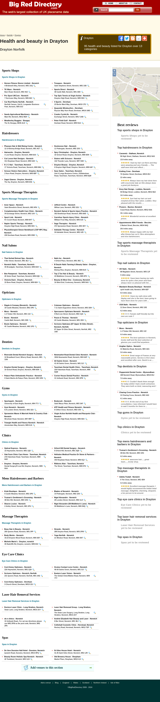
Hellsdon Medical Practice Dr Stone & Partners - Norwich (74, 455)
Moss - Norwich (11, 311)
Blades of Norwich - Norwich (66, 491)
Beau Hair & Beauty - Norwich (17, 529)
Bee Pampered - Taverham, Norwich (19, 274)
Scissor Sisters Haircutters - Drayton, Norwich (24, 171)
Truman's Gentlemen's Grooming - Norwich (22, 497)
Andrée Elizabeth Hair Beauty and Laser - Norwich (75, 619)
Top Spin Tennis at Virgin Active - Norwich (72, 96)
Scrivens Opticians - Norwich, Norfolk (20, 573)
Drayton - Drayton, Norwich (16, 464)
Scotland (85, 683)
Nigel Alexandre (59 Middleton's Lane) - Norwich (74, 504)
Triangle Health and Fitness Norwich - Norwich (24, 423)
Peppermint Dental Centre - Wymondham (136, 372)
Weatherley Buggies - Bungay (17, 121)
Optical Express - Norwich (15, 448)
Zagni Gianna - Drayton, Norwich (18, 179)
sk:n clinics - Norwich (13, 619)
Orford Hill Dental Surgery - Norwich (69, 448)
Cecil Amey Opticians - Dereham (18, 582)
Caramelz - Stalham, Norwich (131, 153)
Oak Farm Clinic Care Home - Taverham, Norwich (25, 454)
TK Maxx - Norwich (12, 89)
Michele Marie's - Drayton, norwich (19, 542)
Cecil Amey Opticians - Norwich (17, 567)
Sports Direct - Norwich (64, 89)
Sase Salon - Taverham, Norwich (68, 171)
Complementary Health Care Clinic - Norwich (23, 211)
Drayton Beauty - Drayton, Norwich (69, 165)
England (66, 683)
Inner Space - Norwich (13, 205)
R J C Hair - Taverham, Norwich (17, 165)
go (137, 10)
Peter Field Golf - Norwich (65, 121)
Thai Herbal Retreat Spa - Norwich (18, 258)
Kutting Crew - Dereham (129, 171)
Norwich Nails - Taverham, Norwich (19, 264)
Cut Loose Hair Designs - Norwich (18, 158)
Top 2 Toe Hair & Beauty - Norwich (69, 274)
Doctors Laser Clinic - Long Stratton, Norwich (23, 607)
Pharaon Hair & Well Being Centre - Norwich (23, 146)
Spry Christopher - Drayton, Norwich (69, 152)
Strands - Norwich (62, 529)
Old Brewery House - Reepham (67, 657)
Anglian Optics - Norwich (130, 346)
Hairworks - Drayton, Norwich (17, 152)
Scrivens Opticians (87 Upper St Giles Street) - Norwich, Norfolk (74, 325)
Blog (56, 683)
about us (123, 3)
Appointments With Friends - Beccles (135, 223)
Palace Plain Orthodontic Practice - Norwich (23, 376)
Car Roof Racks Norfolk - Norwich (18, 102)
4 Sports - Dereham (62, 102)
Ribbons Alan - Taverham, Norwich (69, 464)
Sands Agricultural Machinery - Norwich (21, 114)
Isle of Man (115, 683)
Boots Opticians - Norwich (15, 324)
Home (2, 35)
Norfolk (10, 35)
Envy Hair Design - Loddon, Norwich (134, 189)
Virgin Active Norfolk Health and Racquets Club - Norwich (75, 414)
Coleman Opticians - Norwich (66, 305)
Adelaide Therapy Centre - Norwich (69, 230)
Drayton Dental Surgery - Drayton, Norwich (22, 367)
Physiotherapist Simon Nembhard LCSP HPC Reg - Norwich (26, 231)
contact (137, 3)
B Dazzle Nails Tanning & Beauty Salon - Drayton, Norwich (75, 265)
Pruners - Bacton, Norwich (130, 207)
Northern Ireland (100, 683)
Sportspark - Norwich (13, 401)
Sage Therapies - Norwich (65, 224)
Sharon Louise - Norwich (15, 504)
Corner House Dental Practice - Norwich (71, 376)
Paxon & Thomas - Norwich (65, 318)
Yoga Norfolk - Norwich (64, 535)
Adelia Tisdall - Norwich (129, 477)
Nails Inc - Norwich (62, 258)
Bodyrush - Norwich (62, 401)
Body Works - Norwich (13, 535)
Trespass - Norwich (62, 83)
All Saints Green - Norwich (65, 361)
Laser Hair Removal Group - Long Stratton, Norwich (72, 608)
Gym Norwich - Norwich (14, 407)
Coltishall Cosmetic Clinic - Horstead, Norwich (74, 625)
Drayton (18, 35)
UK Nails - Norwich (127, 269)
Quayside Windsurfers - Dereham (68, 108)
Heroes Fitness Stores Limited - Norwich (21, 83)
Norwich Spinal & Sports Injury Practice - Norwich (75, 211)
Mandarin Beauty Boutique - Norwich (135, 287)
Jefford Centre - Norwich (64, 205)
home (110, 3)
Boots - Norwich (11, 318)
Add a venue (46, 683)
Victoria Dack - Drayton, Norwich (18, 280)
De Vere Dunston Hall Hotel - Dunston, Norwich (24, 650)
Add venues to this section (46, 667)
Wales (75, 683)
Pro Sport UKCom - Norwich (16, 96)
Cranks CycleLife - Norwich (65, 114)
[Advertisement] (80, 24)
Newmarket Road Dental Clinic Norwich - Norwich (75, 355)
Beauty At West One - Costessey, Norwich (72, 280)
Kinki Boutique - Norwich (15, 491)
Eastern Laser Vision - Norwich (67, 573)
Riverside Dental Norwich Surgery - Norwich (23, 355)
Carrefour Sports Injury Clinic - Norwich (71, 217)
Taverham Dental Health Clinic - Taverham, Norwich (76, 367)
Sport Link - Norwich (13, 217)
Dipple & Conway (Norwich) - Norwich (20, 305)
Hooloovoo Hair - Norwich (65, 146)
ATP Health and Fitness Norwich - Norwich (72, 407)
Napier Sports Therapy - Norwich (18, 224)
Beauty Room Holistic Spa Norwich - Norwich (23, 657)
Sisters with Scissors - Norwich (67, 158)
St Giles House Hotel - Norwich (67, 650)
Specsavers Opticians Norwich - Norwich (71, 311)
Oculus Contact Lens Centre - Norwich (70, 567)
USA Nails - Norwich (128, 305)
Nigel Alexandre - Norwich (65, 497)
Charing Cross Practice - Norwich (133, 392)
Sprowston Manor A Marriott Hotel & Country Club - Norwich (26, 414)
